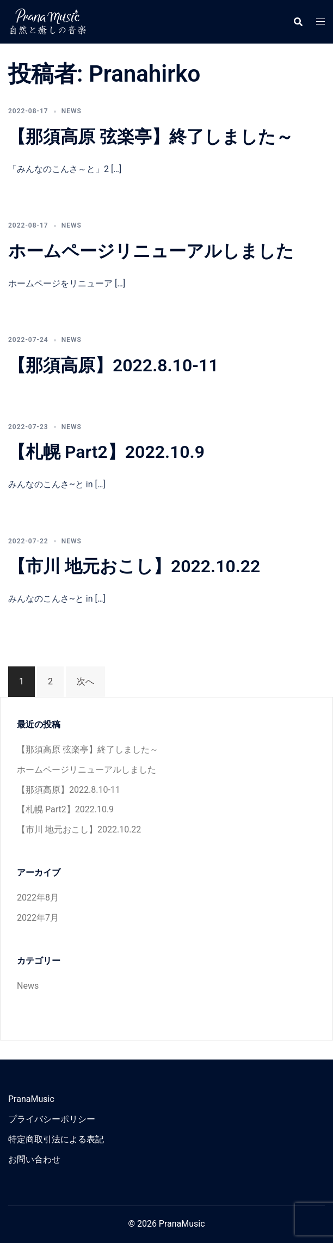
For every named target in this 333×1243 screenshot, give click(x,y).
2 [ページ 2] (50, 681)
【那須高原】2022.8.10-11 (113, 365)
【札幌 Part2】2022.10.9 (106, 452)
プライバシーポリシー (51, 1119)
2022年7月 (38, 918)
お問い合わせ (34, 1159)
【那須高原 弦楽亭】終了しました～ (150, 136)
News (71, 111)
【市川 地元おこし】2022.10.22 (134, 566)
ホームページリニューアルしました (151, 251)
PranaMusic (31, 1099)
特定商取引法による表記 (56, 1139)
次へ (85, 681)
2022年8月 (38, 897)
